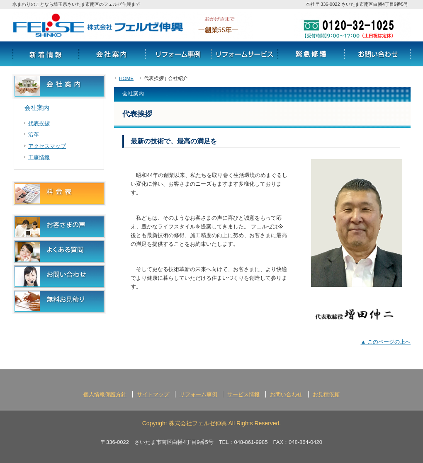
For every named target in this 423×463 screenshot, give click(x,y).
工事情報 (39, 157)
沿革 (33, 134)
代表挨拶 (39, 123)
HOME (126, 78)
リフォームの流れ (311, 53)
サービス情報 (245, 53)
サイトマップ (153, 394)
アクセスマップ (47, 146)
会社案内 (112, 53)
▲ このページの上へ (386, 342)
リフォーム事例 (178, 53)
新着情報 (45, 53)
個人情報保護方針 (104, 394)
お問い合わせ (377, 53)
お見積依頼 (326, 394)
